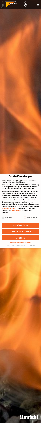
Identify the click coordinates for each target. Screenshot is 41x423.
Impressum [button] (32, 242)
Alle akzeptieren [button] (20, 222)
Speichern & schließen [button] (20, 229)
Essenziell (7, 215)
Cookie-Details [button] (10, 242)
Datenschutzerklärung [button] (22, 242)
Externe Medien (31, 215)
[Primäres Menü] (38, 4)
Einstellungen (16, 208)
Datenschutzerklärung (9, 206)
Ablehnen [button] (20, 235)
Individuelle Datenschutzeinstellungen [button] (20, 240)
